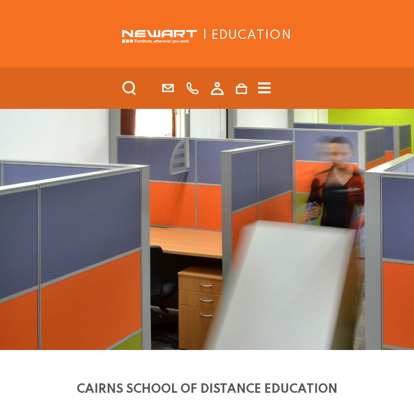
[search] (144, 88)
